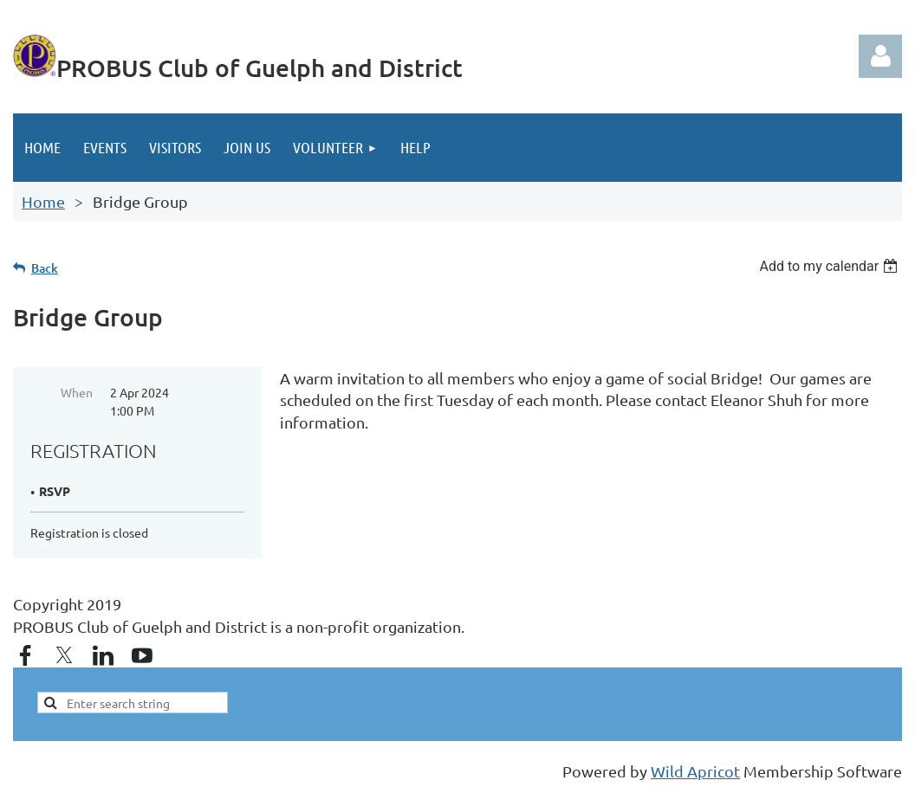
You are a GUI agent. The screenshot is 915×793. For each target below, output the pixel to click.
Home (43, 201)
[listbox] (830, 266)
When (77, 392)
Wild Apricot (695, 771)
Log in (880, 56)
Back (44, 268)
